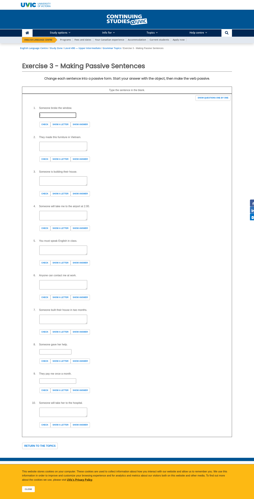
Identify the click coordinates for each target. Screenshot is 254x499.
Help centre (197, 32)
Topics (151, 32)
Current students (159, 39)
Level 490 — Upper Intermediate (82, 48)
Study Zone (56, 48)
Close (28, 489)
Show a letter (60, 124)
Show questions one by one (213, 98)
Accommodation (137, 39)
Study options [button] (58, 32)
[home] (127, 19)
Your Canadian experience (109, 39)
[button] (226, 33)
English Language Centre (38, 39)
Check (44, 124)
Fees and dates (83, 39)
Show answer (80, 124)
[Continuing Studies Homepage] (27, 33)
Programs (65, 39)
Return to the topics (40, 445)
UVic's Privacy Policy (79, 479)
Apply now (179, 39)
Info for (107, 32)
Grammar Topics (112, 48)
